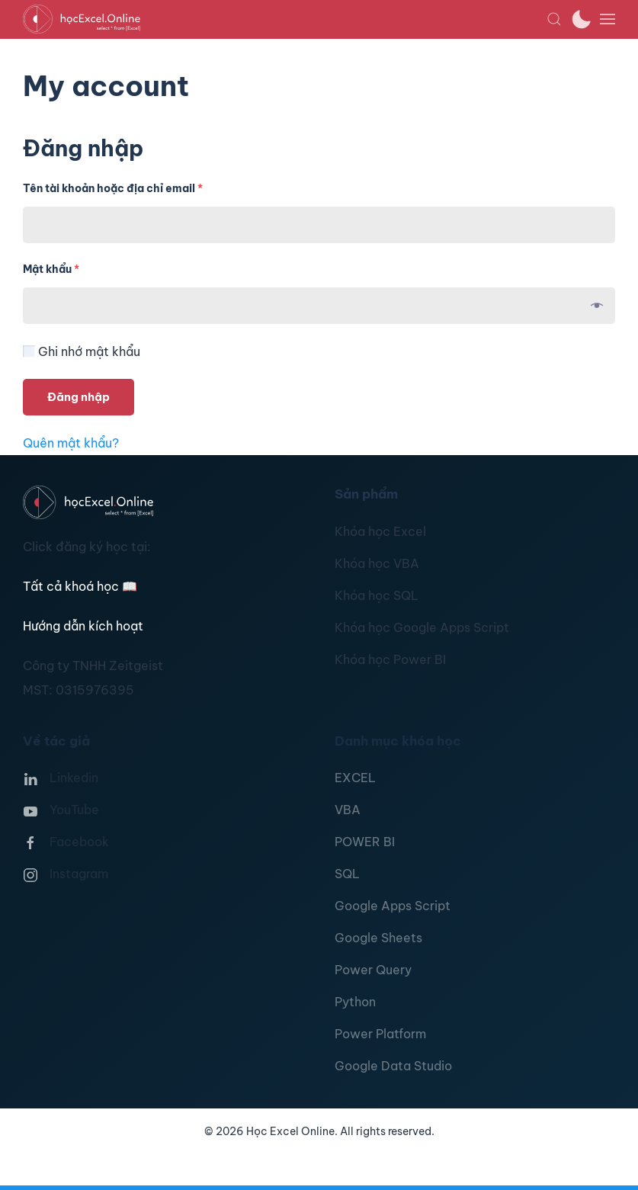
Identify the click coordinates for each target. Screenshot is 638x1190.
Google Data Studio (393, 1065)
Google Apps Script (392, 905)
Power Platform (380, 1033)
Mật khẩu (51, 269)
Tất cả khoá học (80, 586)
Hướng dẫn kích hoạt (83, 625)
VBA (348, 809)
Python (355, 1001)
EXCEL (355, 777)
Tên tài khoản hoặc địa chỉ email (113, 188)
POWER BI (365, 841)
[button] (554, 19)
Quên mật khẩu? (71, 443)
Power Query (373, 969)
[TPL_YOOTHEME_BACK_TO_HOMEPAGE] (285, 19)
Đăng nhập (78, 397)
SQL (347, 873)
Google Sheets (378, 937)
